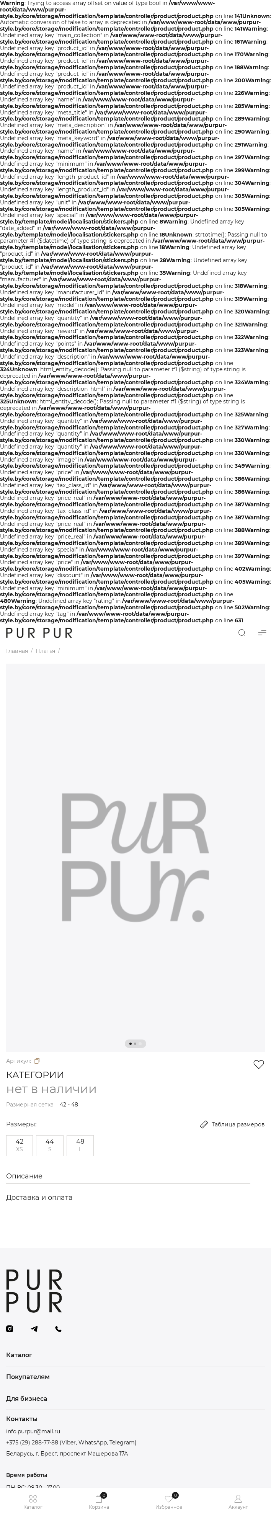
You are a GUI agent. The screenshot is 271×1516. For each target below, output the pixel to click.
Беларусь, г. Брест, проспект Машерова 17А (67, 1454)
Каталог (32, 1502)
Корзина (99, 1501)
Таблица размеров (232, 1124)
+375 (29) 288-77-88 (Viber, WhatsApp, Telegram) (71, 1442)
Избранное (168, 1501)
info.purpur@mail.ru (33, 1431)
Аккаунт (238, 1502)
